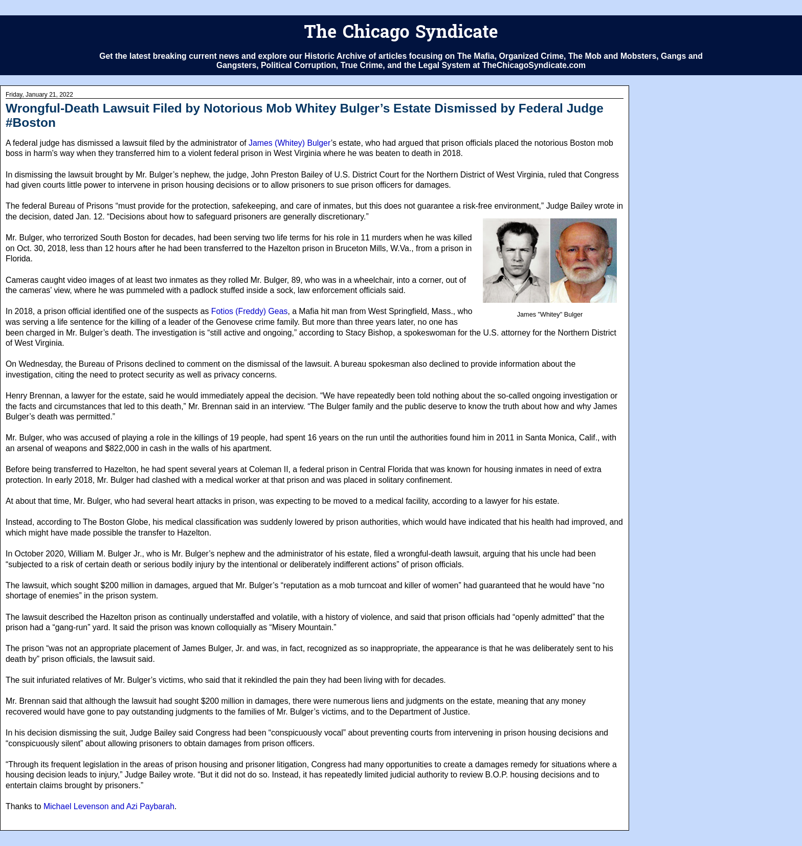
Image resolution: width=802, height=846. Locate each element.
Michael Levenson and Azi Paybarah (108, 806)
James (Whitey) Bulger (290, 143)
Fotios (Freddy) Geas (249, 311)
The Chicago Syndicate (401, 33)
